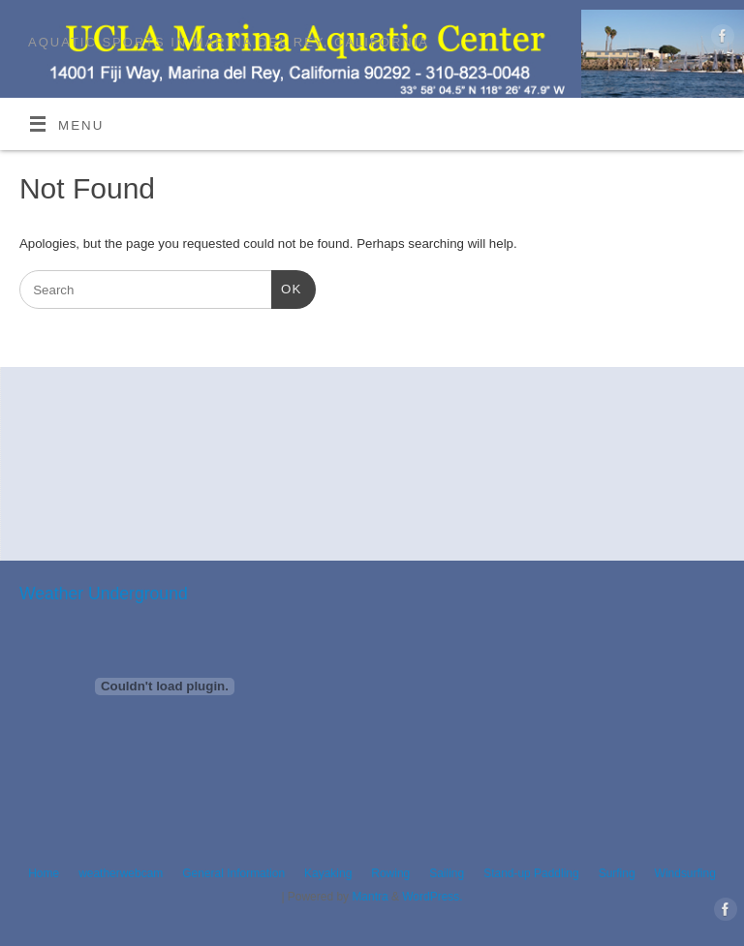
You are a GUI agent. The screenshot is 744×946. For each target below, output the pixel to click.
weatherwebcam (120, 873)
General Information (233, 873)
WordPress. (432, 896)
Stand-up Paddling (531, 873)
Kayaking (328, 873)
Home (43, 873)
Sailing (446, 873)
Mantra (370, 896)
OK (286, 287)
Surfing (617, 873)
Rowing (390, 873)
